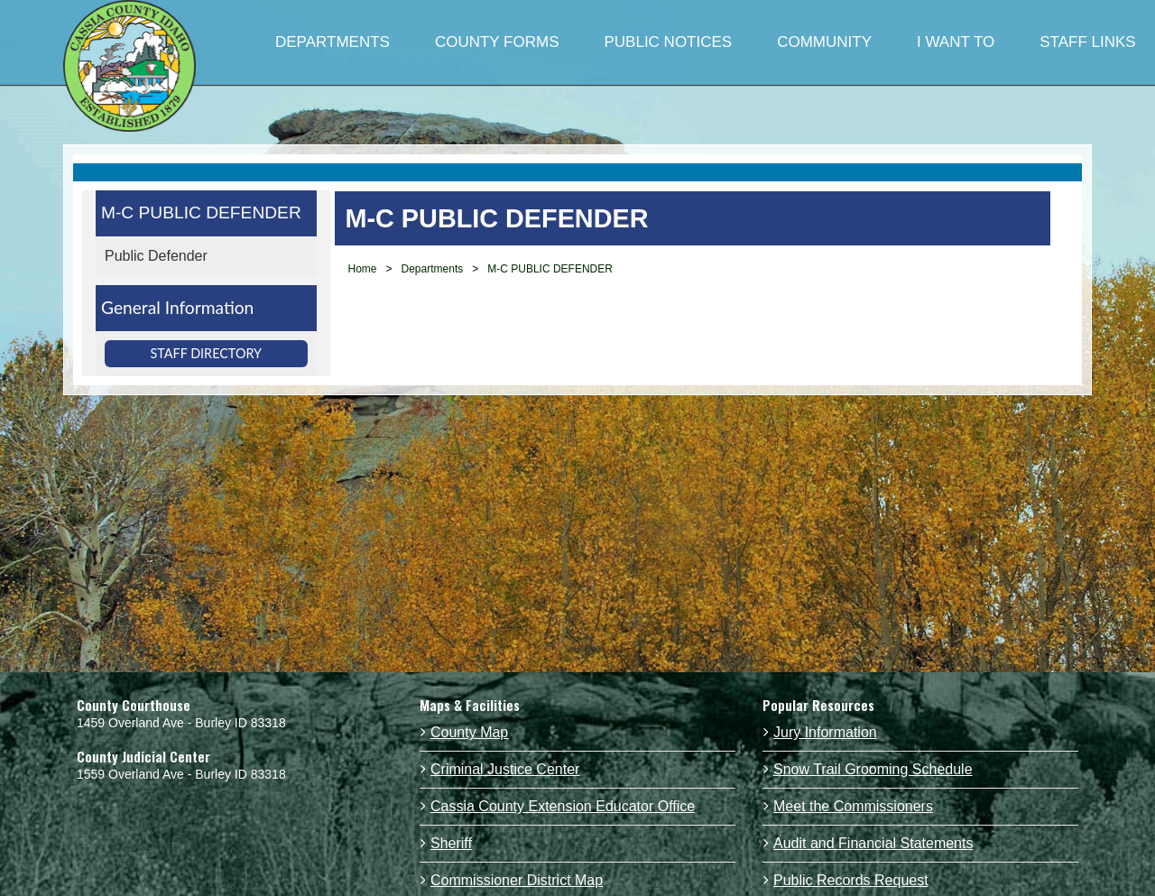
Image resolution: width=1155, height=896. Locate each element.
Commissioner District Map (516, 880)
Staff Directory (206, 353)
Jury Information (825, 732)
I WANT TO (955, 42)
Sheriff (451, 843)
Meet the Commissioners (853, 806)
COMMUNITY (824, 42)
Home (362, 269)
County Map (469, 732)
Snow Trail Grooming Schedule (873, 769)
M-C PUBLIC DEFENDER (201, 212)
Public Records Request (851, 880)
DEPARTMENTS (332, 42)
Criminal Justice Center (504, 769)
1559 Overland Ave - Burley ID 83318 (181, 774)
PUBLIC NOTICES (668, 42)
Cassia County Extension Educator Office (562, 806)
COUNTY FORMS (497, 42)
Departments (433, 269)
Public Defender (156, 255)
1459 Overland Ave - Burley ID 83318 (181, 723)
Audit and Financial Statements (873, 843)
